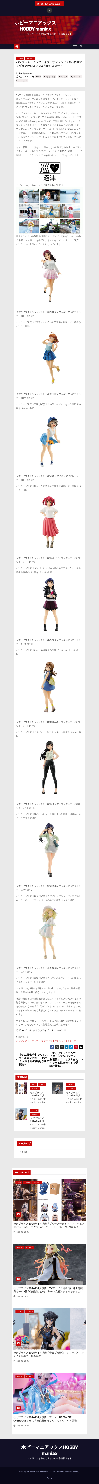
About (49, 1478)
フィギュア (29, 58)
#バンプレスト (49, 77)
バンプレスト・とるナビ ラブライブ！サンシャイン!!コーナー (47, 1040)
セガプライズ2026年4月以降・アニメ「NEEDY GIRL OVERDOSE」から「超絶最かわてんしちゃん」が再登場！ (46, 1419)
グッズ (34, 1085)
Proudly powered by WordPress (34, 1471)
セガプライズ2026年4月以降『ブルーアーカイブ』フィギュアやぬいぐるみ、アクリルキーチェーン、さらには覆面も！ (48, 1225)
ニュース (20, 58)
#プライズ (63, 77)
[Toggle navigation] (75, 46)
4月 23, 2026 (36, 1098)
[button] (82, 47)
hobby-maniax (26, 73)
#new (38, 77)
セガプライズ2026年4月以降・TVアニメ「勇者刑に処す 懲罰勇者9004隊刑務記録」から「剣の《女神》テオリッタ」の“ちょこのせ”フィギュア (48, 1292)
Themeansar (72, 1471)
